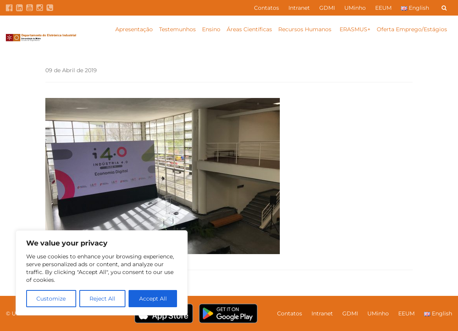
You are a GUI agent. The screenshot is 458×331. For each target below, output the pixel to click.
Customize (51, 298)
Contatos (266, 7)
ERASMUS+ (355, 29)
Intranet (299, 7)
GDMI (327, 7)
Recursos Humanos (305, 29)
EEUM (383, 7)
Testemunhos (177, 29)
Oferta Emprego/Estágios (413, 29)
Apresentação (134, 29)
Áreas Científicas (249, 29)
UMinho (355, 7)
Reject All (102, 298)
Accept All (153, 298)
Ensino (211, 29)
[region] (102, 272)
